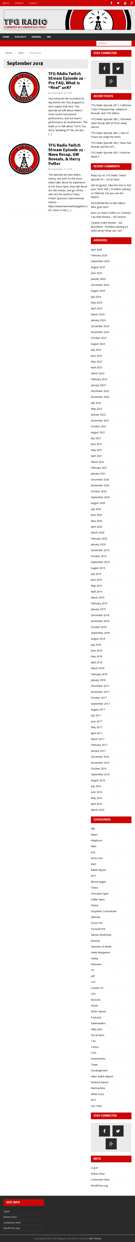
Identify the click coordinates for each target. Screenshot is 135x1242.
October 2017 (99, 697)
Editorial (95, 917)
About (6, 3)
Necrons (96, 999)
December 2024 (100, 285)
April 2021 (96, 456)
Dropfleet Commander (104, 911)
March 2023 (97, 373)
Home (6, 36)
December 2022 (100, 391)
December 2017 (100, 686)
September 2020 (100, 497)
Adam (94, 834)
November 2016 (100, 762)
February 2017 (99, 745)
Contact (19, 3)
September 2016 (100, 774)
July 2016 (96, 786)
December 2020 (100, 479)
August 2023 (98, 344)
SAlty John (96, 1029)
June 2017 (96, 721)
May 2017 (96, 727)
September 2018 (100, 633)
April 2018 (96, 662)
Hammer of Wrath (101, 946)
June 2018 (96, 650)
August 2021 (98, 432)
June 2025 (96, 273)
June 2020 (96, 515)
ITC (93, 970)
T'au (93, 1041)
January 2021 (98, 473)
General (36, 36)
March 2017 (97, 739)
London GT (97, 988)
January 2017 (98, 750)
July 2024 (96, 296)
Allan (93, 846)
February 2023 (99, 379)
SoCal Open (97, 1035)
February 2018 (99, 674)
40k (49, 36)
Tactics (95, 1046)
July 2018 (96, 644)
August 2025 (98, 267)
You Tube (96, 1105)
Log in (94, 1167)
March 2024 (97, 314)
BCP (93, 875)
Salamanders (98, 1023)
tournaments (98, 1058)
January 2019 (98, 609)
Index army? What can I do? (106, 230)
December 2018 (100, 615)
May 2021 (96, 450)
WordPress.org (99, 1185)
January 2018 (98, 680)
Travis (94, 1064)
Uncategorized (99, 1070)
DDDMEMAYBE (100, 203)
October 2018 (99, 627)
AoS (93, 852)
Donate (33, 3)
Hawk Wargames (100, 952)
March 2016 (97, 809)
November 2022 (100, 397)
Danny (94, 905)
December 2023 (100, 326)
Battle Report (98, 870)
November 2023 (100, 332)
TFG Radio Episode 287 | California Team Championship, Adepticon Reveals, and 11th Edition (111, 109)
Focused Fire (98, 929)
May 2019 (96, 585)
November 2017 (100, 692)
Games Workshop (101, 934)
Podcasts (20, 36)
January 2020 (98, 544)
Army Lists (97, 858)
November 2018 (100, 621)
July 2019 (96, 574)
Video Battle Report (102, 1076)
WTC (93, 1100)
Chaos (94, 887)
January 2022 (98, 414)
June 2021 (96, 444)
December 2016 (100, 756)
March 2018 (97, 668)
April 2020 (96, 526)
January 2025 (98, 279)
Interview (96, 964)
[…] (50, 134)
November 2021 (100, 420)
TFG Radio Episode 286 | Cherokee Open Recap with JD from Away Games (111, 123)
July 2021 (96, 438)
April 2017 (96, 733)
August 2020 (98, 503)
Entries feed (97, 1173)
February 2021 (99, 467)
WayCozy (96, 175)
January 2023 (98, 385)
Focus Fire (97, 923)
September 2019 (100, 562)
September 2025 (100, 261)
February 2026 (99, 255)
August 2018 (98, 638)
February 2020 (99, 538)
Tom (93, 1052)
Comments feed (100, 1179)
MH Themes (95, 1238)
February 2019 (99, 603)
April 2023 (96, 367)
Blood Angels (98, 881)
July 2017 (96, 715)
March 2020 (97, 532)
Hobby (94, 958)
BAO (93, 864)
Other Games (98, 1011)
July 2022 (96, 402)
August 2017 (98, 709)
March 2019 (97, 597)
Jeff (93, 976)
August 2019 (98, 568)
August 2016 (98, 780)
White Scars (97, 1094)
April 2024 (96, 308)
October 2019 (99, 556)
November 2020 (100, 485)
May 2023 (96, 361)
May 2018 (96, 656)
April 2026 (96, 249)
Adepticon (96, 840)
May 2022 (96, 408)
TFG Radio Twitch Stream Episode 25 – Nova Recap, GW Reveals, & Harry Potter (66, 154)
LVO (93, 993)
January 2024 (98, 320)
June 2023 (96, 355)
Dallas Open (98, 899)
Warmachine (98, 1088)
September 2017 (100, 703)
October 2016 (99, 768)
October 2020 (99, 491)
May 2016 (96, 798)
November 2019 (100, 550)
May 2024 (96, 302)
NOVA (94, 1005)
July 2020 (96, 509)
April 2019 (96, 591)
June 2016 (96, 792)
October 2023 (99, 338)
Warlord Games (100, 1082)
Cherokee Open (100, 893)
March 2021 (97, 461)
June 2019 (96, 579)
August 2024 (98, 290)
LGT (93, 982)
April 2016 (96, 804)
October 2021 (99, 426)
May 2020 (96, 520)
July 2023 (96, 349)
